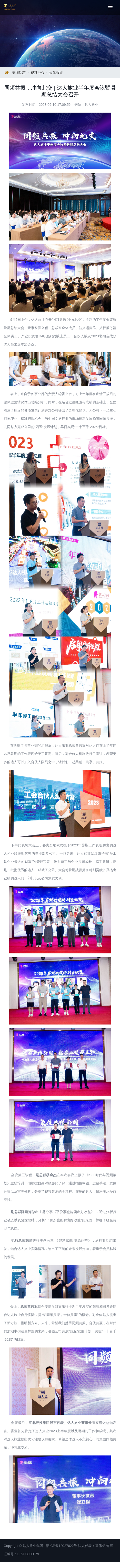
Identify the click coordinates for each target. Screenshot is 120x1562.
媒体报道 (56, 72)
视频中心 (37, 72)
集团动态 (19, 72)
